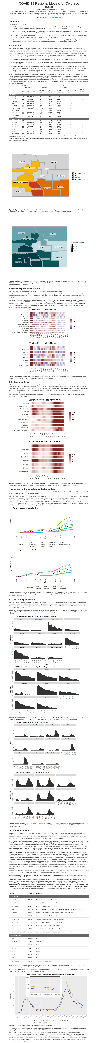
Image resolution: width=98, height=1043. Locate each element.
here (86, 856)
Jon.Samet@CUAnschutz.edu (52, 17)
